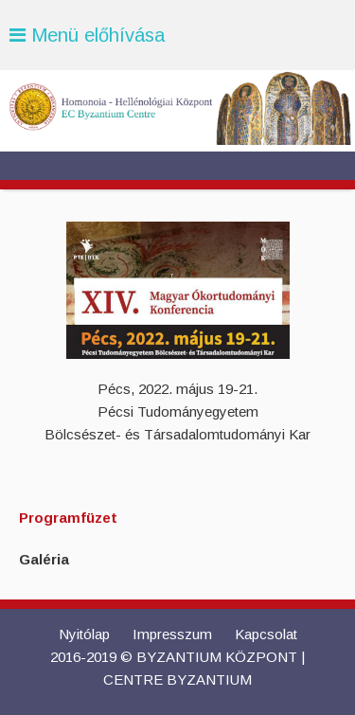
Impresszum (172, 634)
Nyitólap (84, 634)
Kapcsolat (266, 634)
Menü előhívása (87, 35)
